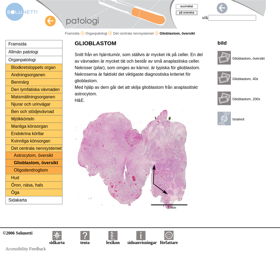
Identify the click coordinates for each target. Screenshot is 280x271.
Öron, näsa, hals (27, 185)
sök (205, 17)
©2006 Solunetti (17, 233)
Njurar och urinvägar (31, 104)
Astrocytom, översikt (33, 155)
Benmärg (20, 82)
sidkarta (57, 240)
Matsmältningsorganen (33, 97)
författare (169, 240)
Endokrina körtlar (27, 133)
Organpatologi (98, 33)
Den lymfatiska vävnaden (35, 89)
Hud (15, 177)
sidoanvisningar (142, 240)
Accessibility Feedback (25, 248)
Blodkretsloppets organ (33, 67)
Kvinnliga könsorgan (30, 141)
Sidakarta (17, 200)
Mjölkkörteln (22, 119)
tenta (85, 240)
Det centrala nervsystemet (136, 33)
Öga (15, 192)
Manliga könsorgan (29, 126)
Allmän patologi (23, 52)
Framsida (74, 33)
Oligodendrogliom (31, 170)
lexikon (113, 240)
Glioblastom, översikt (36, 162)
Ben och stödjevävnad (32, 111)
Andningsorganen (28, 74)
